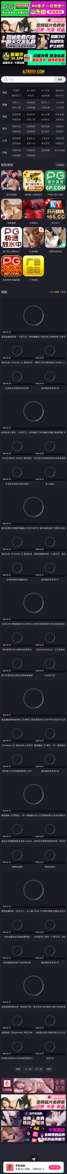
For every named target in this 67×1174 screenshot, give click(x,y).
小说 (4, 140)
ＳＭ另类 (60, 107)
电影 (4, 116)
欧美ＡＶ (45, 102)
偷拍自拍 (31, 114)
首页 (18, 1069)
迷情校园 (16, 143)
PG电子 (16, 90)
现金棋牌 (45, 95)
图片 (4, 128)
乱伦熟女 (45, 119)
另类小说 (31, 143)
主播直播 (45, 107)
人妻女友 (45, 138)
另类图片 (60, 131)
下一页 (39, 1069)
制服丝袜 (16, 119)
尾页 (49, 1069)
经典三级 (31, 119)
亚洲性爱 (16, 114)
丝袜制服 (31, 107)
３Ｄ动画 (60, 102)
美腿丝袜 (16, 131)
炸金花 (31, 95)
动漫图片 (60, 126)
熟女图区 (45, 131)
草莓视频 (45, 150)
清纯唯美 (31, 131)
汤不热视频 (59, 150)
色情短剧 (31, 155)
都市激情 (16, 138)
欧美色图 (45, 126)
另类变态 (60, 119)
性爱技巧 (60, 143)
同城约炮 (16, 150)
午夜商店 (31, 150)
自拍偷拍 (31, 102)
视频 (4, 104)
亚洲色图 (31, 126)
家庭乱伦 (31, 138)
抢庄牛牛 (60, 95)
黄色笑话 (45, 143)
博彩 (4, 92)
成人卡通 (45, 114)
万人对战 (45, 90)
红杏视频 (16, 155)
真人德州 (31, 90)
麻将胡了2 (16, 95)
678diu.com (33, 72)
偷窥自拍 (16, 126)
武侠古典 (60, 138)
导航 (4, 152)
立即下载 (54, 1167)
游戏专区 (60, 90)
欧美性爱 (60, 114)
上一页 (28, 1069)
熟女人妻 (16, 107)
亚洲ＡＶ (16, 102)
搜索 (60, 79)
